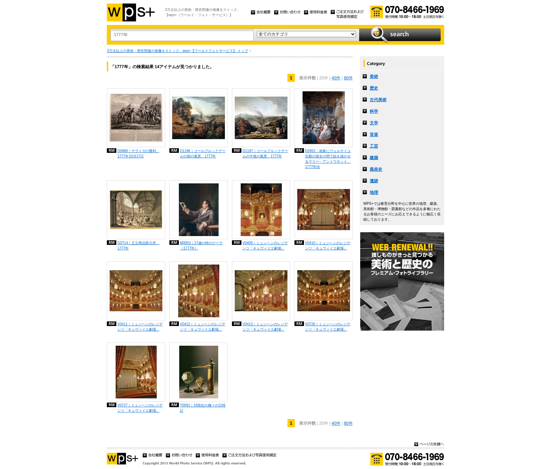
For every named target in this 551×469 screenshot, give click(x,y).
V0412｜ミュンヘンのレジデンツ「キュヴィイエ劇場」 (202, 326)
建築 (374, 157)
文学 (374, 122)
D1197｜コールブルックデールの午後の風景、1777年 (265, 153)
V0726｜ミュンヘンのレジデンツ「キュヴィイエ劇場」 (327, 326)
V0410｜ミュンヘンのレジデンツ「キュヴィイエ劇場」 (327, 245)
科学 (374, 111)
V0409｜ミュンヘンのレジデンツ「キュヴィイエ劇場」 (265, 245)
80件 (348, 78)
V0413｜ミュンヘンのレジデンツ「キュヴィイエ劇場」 (265, 326)
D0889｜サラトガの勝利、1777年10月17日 (138, 153)
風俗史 (376, 169)
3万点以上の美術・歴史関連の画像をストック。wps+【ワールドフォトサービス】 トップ (177, 51)
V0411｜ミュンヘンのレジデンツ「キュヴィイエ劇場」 (140, 326)
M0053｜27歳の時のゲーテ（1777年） (201, 245)
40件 (335, 78)
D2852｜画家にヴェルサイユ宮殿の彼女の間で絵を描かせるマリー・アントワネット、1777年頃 (328, 159)
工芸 (374, 146)
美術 (374, 76)
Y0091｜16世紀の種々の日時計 (203, 407)
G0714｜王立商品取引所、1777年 (138, 245)
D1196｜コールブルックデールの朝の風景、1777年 (203, 153)
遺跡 (374, 180)
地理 (374, 192)
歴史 (374, 88)
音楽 (374, 134)
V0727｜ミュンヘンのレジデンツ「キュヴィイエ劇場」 (140, 407)
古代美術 (378, 99)
